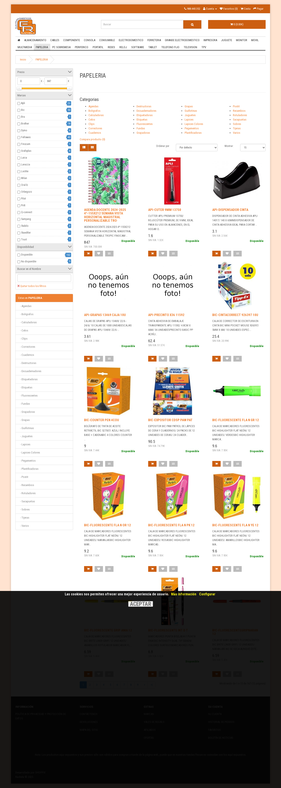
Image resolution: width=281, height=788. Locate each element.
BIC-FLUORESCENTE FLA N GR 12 (235, 420)
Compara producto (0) (92, 139)
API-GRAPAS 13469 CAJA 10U (105, 315)
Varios (236, 132)
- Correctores (26, 346)
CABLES (54, 40)
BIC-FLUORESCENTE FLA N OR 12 (107, 525)
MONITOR (241, 40)
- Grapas (24, 420)
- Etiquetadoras (28, 379)
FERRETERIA (154, 40)
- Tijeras (23, 517)
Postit (236, 106)
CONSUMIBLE (107, 40)
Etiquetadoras (145, 115)
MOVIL (255, 40)
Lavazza (25, 164)
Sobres (237, 124)
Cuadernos (94, 132)
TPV (204, 47)
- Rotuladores (27, 493)
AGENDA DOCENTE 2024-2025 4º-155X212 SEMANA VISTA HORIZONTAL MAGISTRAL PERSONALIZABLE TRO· (105, 215)
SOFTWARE (137, 47)
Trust (24, 239)
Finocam (25, 144)
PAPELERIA (42, 47)
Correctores (95, 128)
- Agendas (24, 306)
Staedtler (26, 232)
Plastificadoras (193, 132)
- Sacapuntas (26, 501)
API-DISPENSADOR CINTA (230, 210)
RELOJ (123, 47)
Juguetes (190, 115)
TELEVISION (190, 47)
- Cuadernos (26, 355)
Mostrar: (229, 146)
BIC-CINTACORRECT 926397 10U (235, 315)
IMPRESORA (210, 40)
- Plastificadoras (28, 468)
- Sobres (24, 509)
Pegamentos (192, 128)
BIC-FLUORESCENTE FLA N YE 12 (235, 525)
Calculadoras (96, 115)
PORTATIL (98, 47)
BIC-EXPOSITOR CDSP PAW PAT (170, 420)
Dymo (24, 130)
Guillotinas (191, 110)
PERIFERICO (81, 47)
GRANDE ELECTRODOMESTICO (182, 40)
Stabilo (24, 225)
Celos (91, 119)
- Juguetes (25, 436)
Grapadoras (143, 132)
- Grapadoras (26, 411)
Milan (24, 178)
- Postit (23, 477)
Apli (23, 103)
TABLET (152, 47)
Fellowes (26, 137)
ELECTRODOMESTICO (131, 40)
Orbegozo (26, 191)
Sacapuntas (239, 119)
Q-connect (26, 212)
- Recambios (26, 485)
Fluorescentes (145, 124)
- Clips (22, 338)
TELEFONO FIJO (170, 47)
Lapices (189, 119)
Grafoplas (26, 150)
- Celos (23, 330)
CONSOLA (89, 40)
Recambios (239, 110)
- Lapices (24, 444)
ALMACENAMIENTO (35, 40)
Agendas (93, 106)
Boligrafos (94, 110)
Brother (25, 123)
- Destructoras (27, 363)
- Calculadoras (27, 322)
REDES (111, 47)
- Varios (23, 525)
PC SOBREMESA (61, 47)
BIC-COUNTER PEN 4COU (101, 420)
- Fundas (24, 403)
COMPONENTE (71, 40)
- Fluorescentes (28, 395)
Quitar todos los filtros (31, 286)
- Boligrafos (25, 314)
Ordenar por (162, 146)
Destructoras (144, 106)
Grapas (189, 106)
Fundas (141, 128)
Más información (183, 594)
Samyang (26, 219)
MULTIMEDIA (25, 47)
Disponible (26, 254)
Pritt (23, 205)
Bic (23, 110)
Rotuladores (240, 115)
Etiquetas (142, 119)
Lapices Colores (194, 124)
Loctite (24, 171)
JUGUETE (226, 40)
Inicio (23, 59)
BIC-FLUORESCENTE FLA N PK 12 (171, 525)
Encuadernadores (146, 110)
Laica (24, 157)
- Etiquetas (25, 387)
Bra (23, 116)
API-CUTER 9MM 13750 (164, 210)
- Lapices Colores (29, 452)
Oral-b (24, 184)
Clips (91, 124)
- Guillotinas (26, 428)
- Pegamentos (27, 460)
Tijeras (237, 128)
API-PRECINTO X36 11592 (166, 315)
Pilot (23, 198)
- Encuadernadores (29, 371)
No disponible (28, 261)
